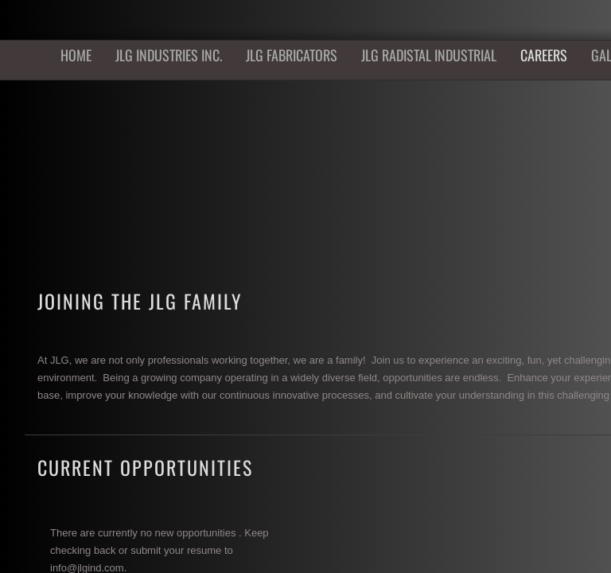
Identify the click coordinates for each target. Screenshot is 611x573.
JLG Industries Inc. (168, 55)
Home (75, 55)
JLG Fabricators (291, 55)
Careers (543, 55)
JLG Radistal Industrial (428, 55)
